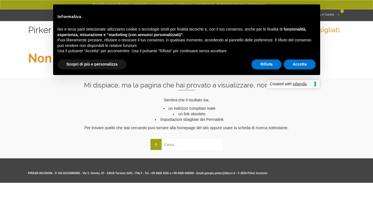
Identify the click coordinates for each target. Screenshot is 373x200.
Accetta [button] (300, 64)
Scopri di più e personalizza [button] (92, 64)
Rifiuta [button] (266, 64)
